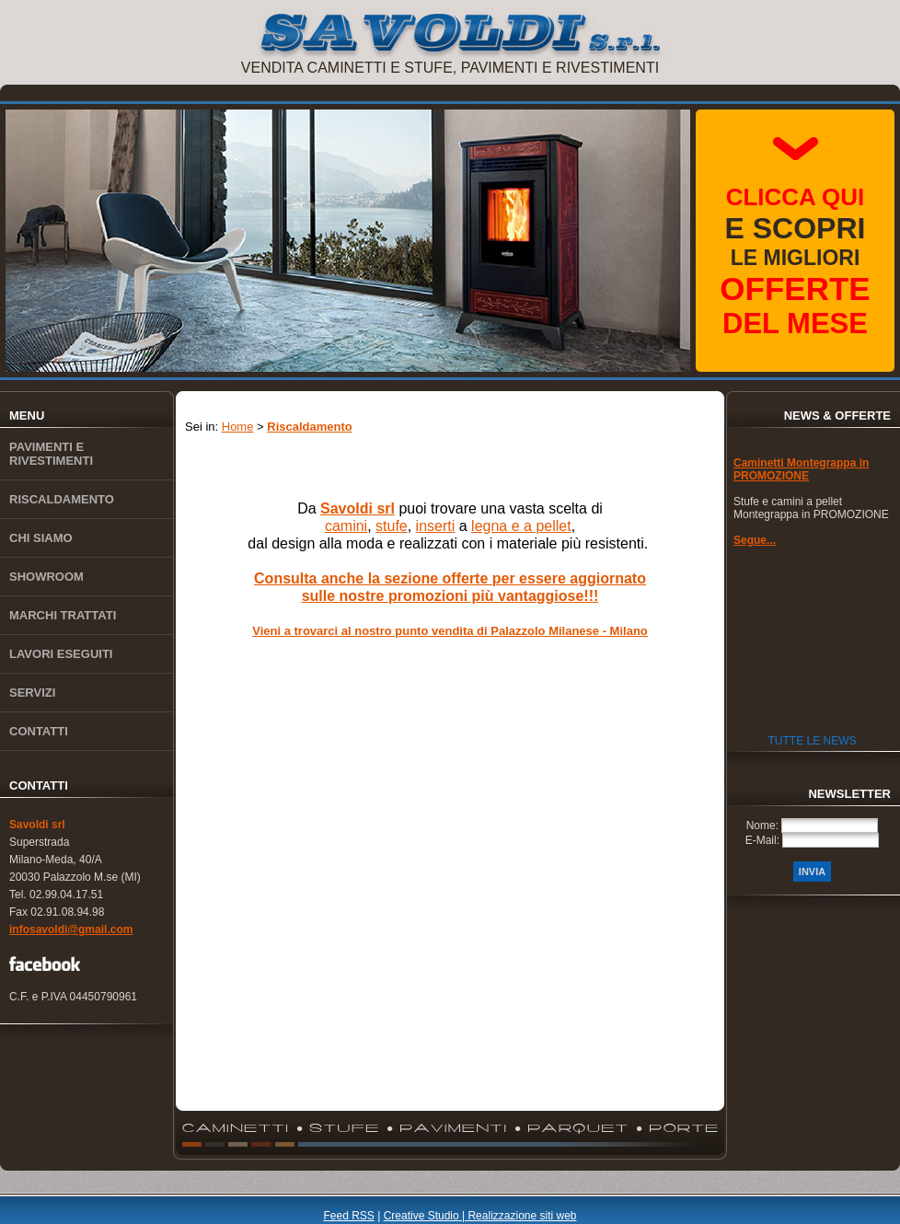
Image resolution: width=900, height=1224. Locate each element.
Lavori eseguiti (60, 654)
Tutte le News (811, 740)
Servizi (32, 692)
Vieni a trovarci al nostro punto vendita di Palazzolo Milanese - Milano (450, 631)
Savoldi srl (37, 824)
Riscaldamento (61, 499)
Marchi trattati (62, 615)
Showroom (46, 576)
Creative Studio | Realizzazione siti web (480, 1215)
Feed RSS (348, 1215)
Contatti (38, 731)
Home (238, 426)
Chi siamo (41, 538)
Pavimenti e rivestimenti (51, 454)
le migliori (795, 261)
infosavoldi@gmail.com (71, 929)
